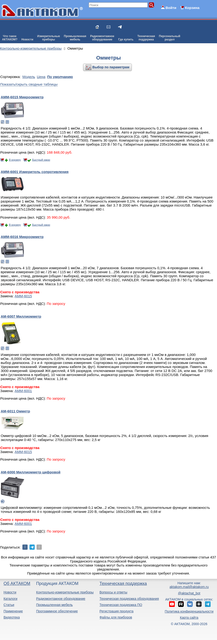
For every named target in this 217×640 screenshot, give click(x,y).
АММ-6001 (23, 391)
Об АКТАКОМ (17, 583)
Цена (41, 77)
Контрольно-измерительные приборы (65, 592)
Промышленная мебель (54, 605)
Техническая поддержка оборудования (129, 599)
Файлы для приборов (116, 617)
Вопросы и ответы (113, 592)
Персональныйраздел (169, 38)
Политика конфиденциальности (189, 611)
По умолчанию (60, 77)
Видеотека (12, 617)
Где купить (126, 39)
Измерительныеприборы (48, 38)
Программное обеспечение (57, 611)
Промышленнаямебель (75, 38)
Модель (28, 77)
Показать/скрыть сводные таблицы (29, 84)
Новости (27, 39)
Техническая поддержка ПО (121, 605)
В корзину (15, 159)
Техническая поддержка (123, 583)
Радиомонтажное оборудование (60, 599)
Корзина (192, 8)
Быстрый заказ (41, 159)
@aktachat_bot (189, 593)
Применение (13, 611)
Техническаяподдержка (146, 38)
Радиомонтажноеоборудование (102, 38)
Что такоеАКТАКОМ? (9, 38)
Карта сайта (189, 617)
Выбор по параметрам (110, 67)
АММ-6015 (23, 296)
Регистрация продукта (117, 611)
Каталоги (10, 599)
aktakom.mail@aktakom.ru (189, 587)
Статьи (9, 605)
